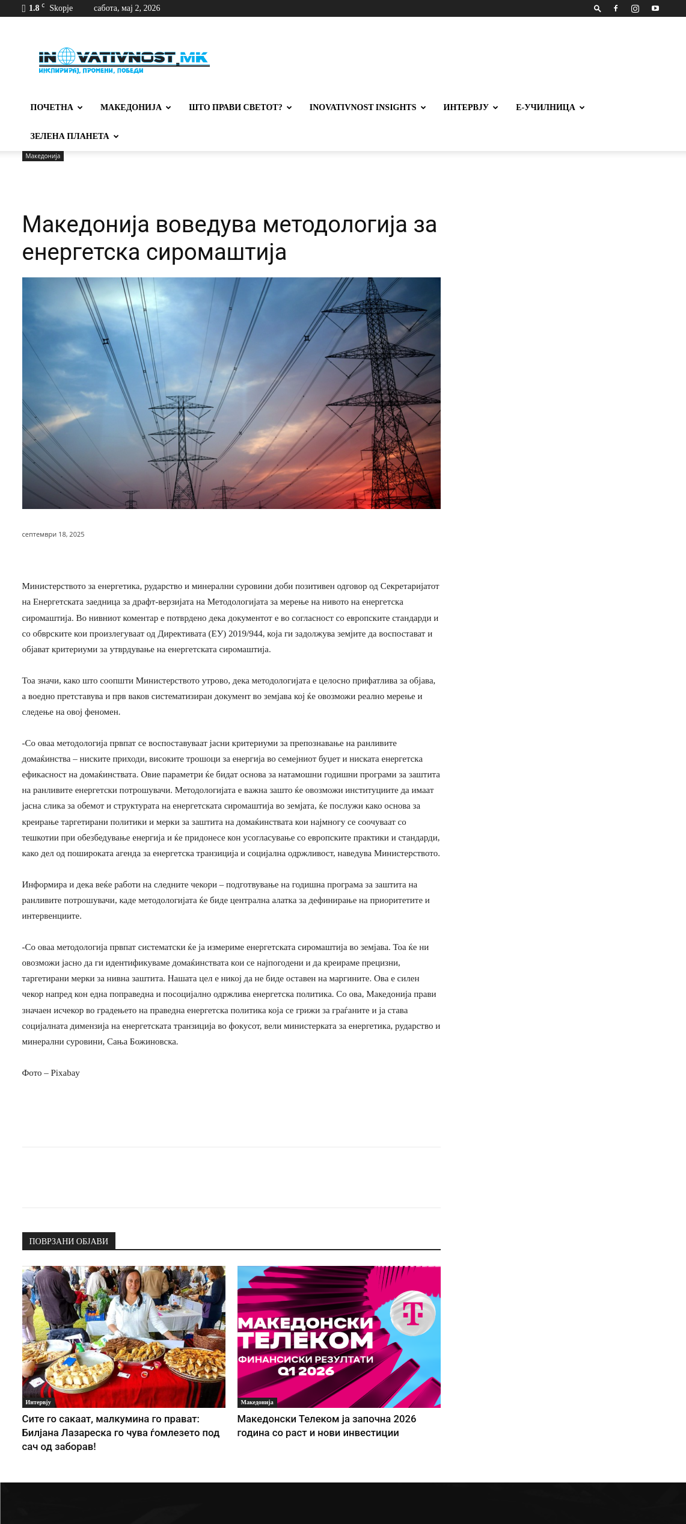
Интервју (471, 107)
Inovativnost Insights (368, 107)
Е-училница (550, 107)
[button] (598, 8)
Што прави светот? (240, 107)
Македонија (135, 107)
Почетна (57, 107)
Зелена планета (75, 136)
